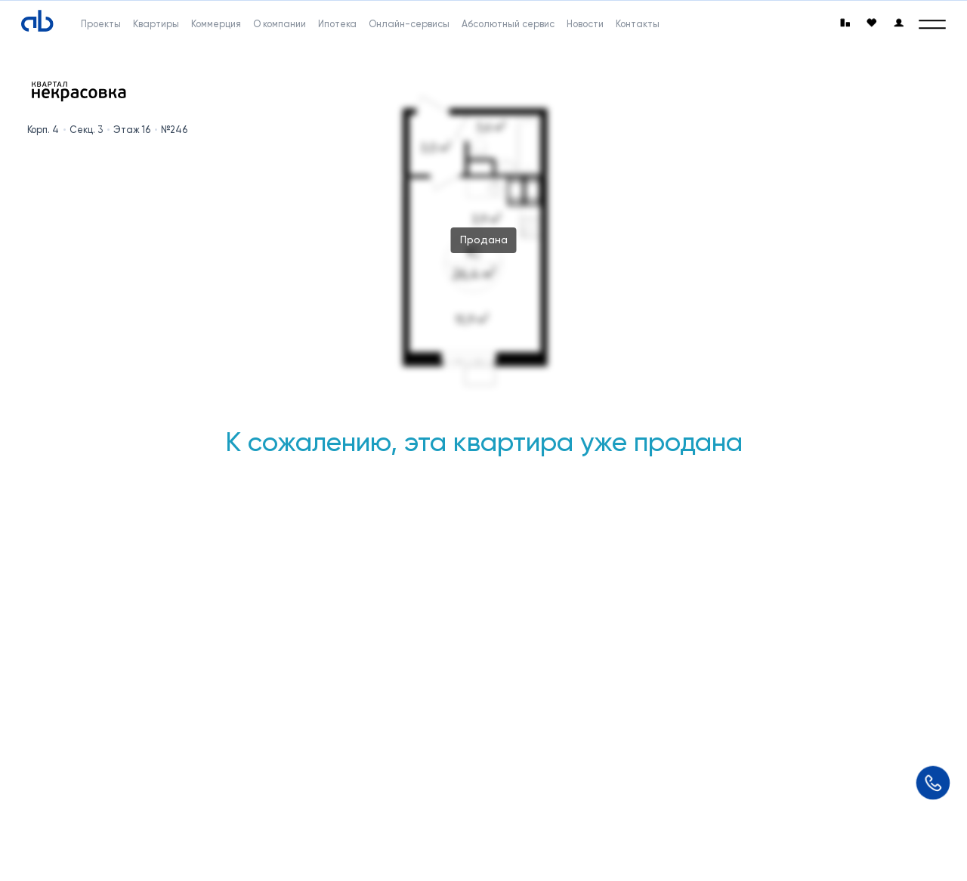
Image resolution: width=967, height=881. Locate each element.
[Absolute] (37, 21)
